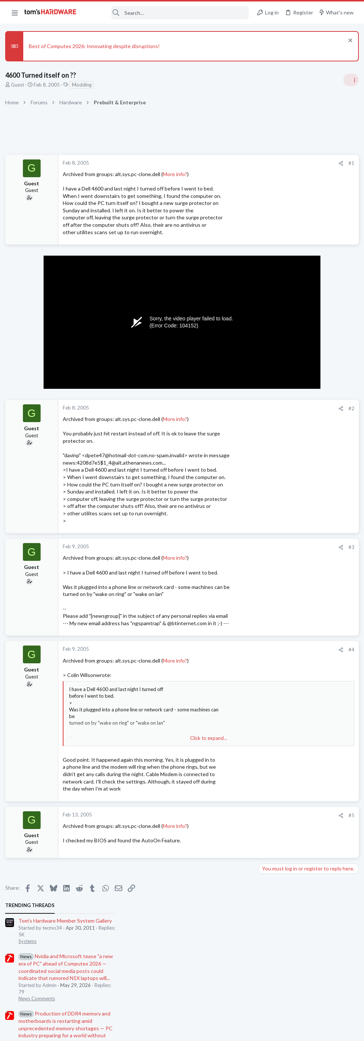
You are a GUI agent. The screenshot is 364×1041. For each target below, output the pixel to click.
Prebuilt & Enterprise (281, 509)
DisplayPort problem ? (295, 724)
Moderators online (272, 793)
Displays (268, 738)
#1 (231, 163)
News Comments (277, 252)
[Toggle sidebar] (349, 80)
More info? (177, 174)
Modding (84, 85)
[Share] (221, 163)
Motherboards (275, 601)
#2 (231, 408)
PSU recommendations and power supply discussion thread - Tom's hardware (304, 381)
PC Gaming (271, 359)
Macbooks (270, 709)
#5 (231, 815)
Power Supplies (275, 409)
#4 (231, 650)
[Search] (167, 12)
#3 (231, 547)
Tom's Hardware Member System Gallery (306, 174)
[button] (14, 12)
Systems (268, 195)
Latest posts (263, 529)
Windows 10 (272, 674)
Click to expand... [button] (149, 738)
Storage (267, 637)
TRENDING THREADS (270, 159)
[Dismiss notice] (347, 41)
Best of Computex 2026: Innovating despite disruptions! (96, 46)
